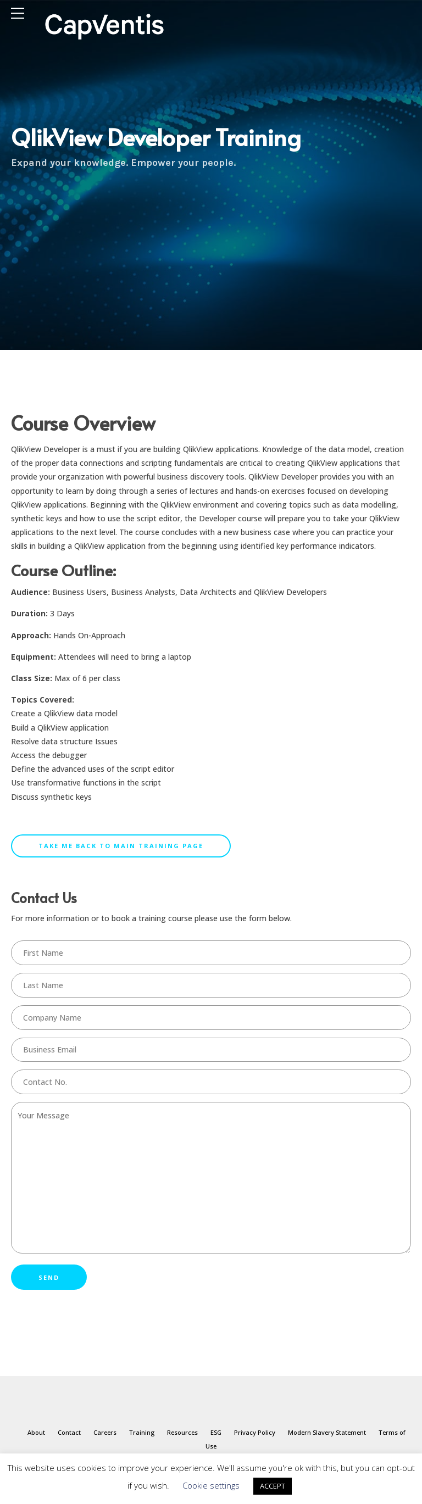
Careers (104, 1432)
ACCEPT (272, 1486)
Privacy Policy (254, 1432)
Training (141, 1432)
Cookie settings (211, 1485)
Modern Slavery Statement (327, 1432)
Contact (69, 1432)
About (36, 1432)
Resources (182, 1432)
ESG (215, 1432)
